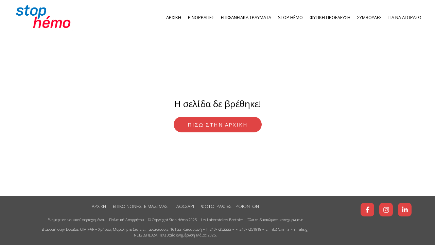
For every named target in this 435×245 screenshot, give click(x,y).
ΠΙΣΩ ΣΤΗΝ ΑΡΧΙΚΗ (218, 124)
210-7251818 (250, 229)
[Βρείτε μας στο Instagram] (386, 209)
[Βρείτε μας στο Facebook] (367, 209)
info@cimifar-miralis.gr (289, 229)
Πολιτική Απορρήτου (126, 219)
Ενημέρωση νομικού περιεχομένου (76, 219)
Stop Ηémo (290, 17)
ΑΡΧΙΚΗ (173, 17)
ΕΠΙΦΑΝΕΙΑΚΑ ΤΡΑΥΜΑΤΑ (246, 17)
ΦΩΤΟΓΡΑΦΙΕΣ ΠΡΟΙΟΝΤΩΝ (230, 206)
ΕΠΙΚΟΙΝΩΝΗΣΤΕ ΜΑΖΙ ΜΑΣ (140, 206)
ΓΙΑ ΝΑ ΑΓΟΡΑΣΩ (404, 17)
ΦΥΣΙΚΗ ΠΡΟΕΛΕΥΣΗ (330, 17)
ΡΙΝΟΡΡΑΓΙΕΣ (201, 17)
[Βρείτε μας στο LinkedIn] (405, 209)
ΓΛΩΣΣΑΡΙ (184, 206)
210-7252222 (220, 229)
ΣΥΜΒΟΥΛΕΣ (369, 17)
